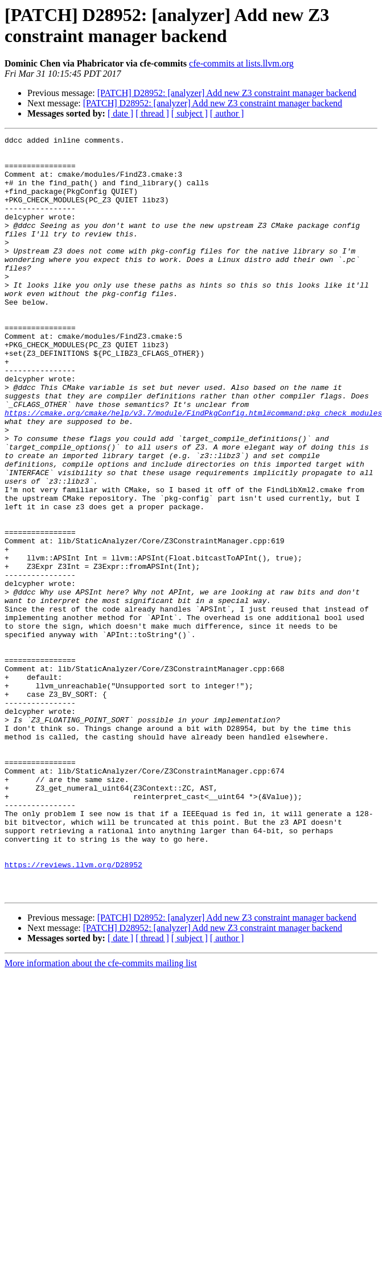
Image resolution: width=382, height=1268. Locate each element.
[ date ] (120, 113)
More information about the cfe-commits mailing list (101, 1115)
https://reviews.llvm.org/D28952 (73, 1011)
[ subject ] (189, 113)
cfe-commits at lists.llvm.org (241, 63)
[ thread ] (152, 113)
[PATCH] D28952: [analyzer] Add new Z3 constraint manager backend (226, 93)
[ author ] (227, 113)
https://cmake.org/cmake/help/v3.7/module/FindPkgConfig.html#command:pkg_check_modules (193, 469)
